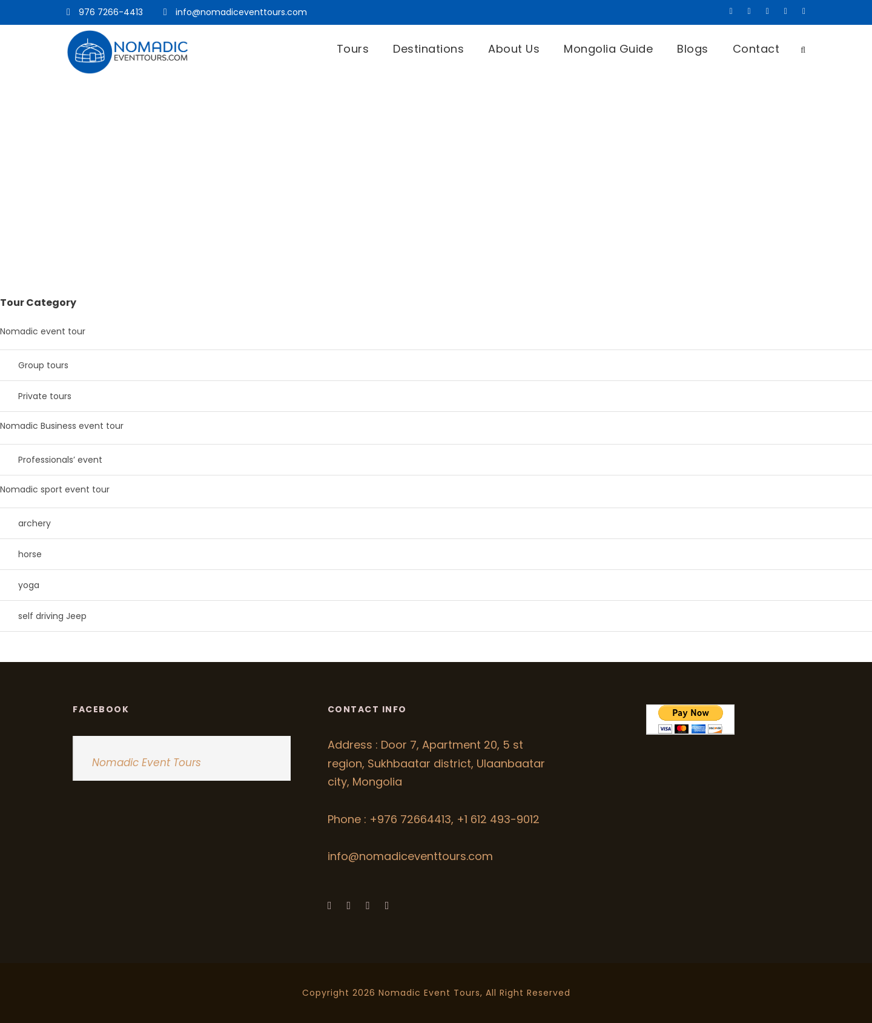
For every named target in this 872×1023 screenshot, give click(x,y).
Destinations (428, 48)
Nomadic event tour (42, 331)
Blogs (692, 48)
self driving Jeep (52, 616)
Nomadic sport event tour (55, 489)
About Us (514, 48)
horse (30, 554)
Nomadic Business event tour (62, 426)
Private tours (44, 396)
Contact (756, 48)
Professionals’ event (60, 460)
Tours (353, 48)
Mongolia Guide (608, 48)
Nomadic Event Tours (146, 762)
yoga (28, 585)
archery (34, 523)
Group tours (43, 365)
